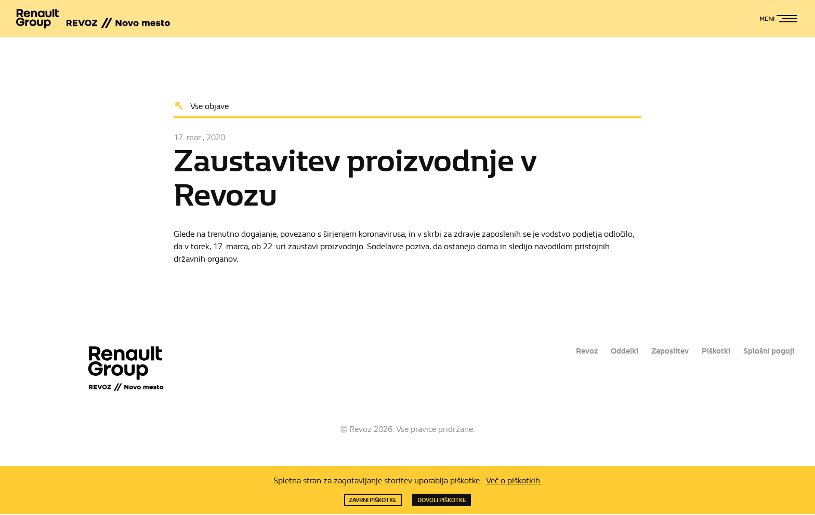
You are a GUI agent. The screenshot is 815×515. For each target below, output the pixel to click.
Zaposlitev (666, 351)
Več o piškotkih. (514, 480)
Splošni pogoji (767, 351)
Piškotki (713, 351)
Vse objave (209, 106)
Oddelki (618, 351)
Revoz (578, 351)
